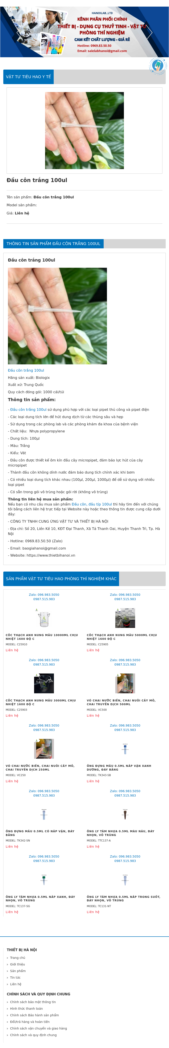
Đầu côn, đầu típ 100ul (92, 504)
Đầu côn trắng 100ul (26, 370)
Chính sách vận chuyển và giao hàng (38, 1028)
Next (149, 33)
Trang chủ (17, 957)
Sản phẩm (18, 971)
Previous (20, 33)
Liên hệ (15, 984)
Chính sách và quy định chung (33, 1035)
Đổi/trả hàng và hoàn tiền (30, 1022)
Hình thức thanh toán (26, 1008)
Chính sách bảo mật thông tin (33, 1002)
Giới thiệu (17, 964)
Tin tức (15, 977)
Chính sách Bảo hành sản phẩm (34, 1015)
